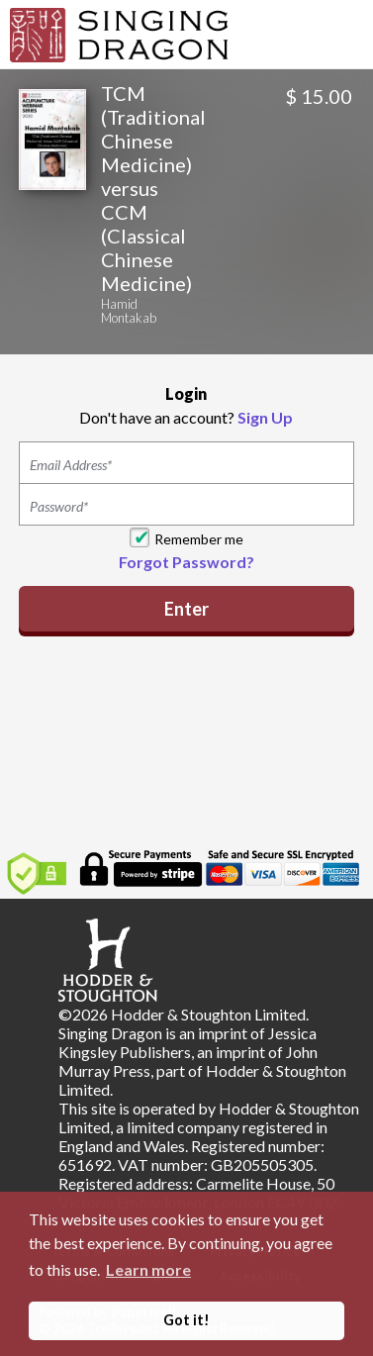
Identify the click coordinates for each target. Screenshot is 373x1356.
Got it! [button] (186, 1319)
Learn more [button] (148, 1269)
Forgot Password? (186, 561)
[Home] (118, 32)
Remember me (198, 539)
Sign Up (265, 417)
